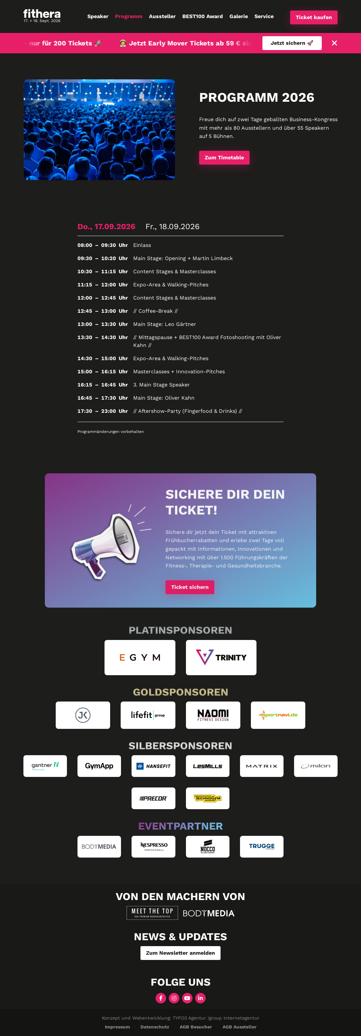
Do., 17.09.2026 (106, 226)
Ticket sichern (190, 589)
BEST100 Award (202, 16)
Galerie (238, 16)
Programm (128, 16)
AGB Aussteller (239, 1026)
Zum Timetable (224, 157)
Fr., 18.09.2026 (172, 226)
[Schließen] (335, 43)
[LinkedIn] (200, 997)
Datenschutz (154, 1026)
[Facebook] (161, 997)
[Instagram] (174, 997)
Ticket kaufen (314, 17)
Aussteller (162, 16)
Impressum (117, 1026)
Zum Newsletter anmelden (180, 953)
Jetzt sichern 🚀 (292, 43)
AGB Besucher (196, 1026)
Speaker (97, 16)
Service (264, 16)
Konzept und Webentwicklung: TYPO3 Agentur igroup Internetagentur (180, 1018)
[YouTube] (187, 997)
